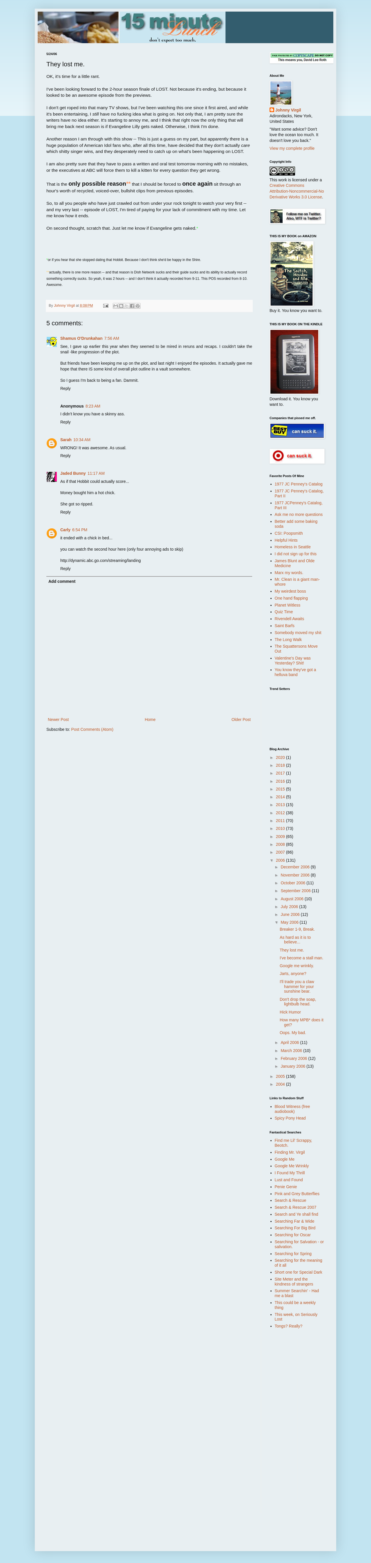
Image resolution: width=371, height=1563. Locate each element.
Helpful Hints (286, 540)
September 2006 (296, 890)
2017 (281, 773)
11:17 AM (96, 473)
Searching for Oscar (293, 1234)
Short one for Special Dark (298, 1272)
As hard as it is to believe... (295, 940)
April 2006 (290, 1042)
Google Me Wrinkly (292, 1166)
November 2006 (296, 875)
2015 (281, 789)
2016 (281, 781)
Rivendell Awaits (289, 618)
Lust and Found (289, 1179)
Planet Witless (288, 605)
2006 (281, 860)
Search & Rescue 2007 (296, 1207)
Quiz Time (284, 611)
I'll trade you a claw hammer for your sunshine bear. (297, 986)
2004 (281, 1084)
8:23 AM (93, 406)
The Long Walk (288, 639)
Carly (65, 529)
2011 (281, 820)
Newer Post (58, 719)
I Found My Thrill (290, 1173)
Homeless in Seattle (293, 547)
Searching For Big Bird (295, 1228)
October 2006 (293, 883)
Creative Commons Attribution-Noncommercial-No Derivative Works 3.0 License (297, 191)
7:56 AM (111, 338)
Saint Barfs (284, 625)
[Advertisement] (293, 1425)
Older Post (241, 719)
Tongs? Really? (289, 1326)
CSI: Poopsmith (289, 533)
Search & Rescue (290, 1200)
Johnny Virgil (288, 110)
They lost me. (292, 950)
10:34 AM (81, 439)
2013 (281, 804)
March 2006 (292, 1050)
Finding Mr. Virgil (290, 1152)
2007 (281, 852)
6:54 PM (79, 529)
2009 (281, 836)
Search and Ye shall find (296, 1214)
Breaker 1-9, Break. (297, 929)
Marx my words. (289, 572)
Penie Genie (286, 1186)
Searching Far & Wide (294, 1221)
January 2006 (293, 1066)
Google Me (284, 1159)
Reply (65, 388)
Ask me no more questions (299, 514)
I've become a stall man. (301, 958)
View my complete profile (292, 148)
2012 (281, 812)
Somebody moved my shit (298, 632)
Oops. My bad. (293, 1032)
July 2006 (290, 906)
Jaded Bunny (73, 473)
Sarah (66, 439)
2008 (281, 844)
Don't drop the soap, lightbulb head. (298, 1002)
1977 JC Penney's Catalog (299, 484)
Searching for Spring (293, 1253)
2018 (281, 765)
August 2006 (293, 898)
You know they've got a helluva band (295, 672)
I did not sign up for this (296, 554)
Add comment (61, 581)
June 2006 (291, 914)
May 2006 (290, 922)
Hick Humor (290, 1012)
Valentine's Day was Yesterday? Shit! (293, 660)
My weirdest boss (290, 591)
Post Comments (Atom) (92, 729)
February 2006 (294, 1058)
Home (150, 719)
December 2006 (296, 867)
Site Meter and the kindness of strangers (294, 1281)
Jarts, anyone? (293, 973)
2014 (281, 797)
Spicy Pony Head (290, 1118)
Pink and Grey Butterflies (297, 1193)
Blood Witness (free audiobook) (292, 1109)
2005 (281, 1076)
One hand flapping (291, 598)
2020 (281, 757)
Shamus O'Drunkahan (81, 338)
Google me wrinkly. (297, 965)
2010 (281, 828)
